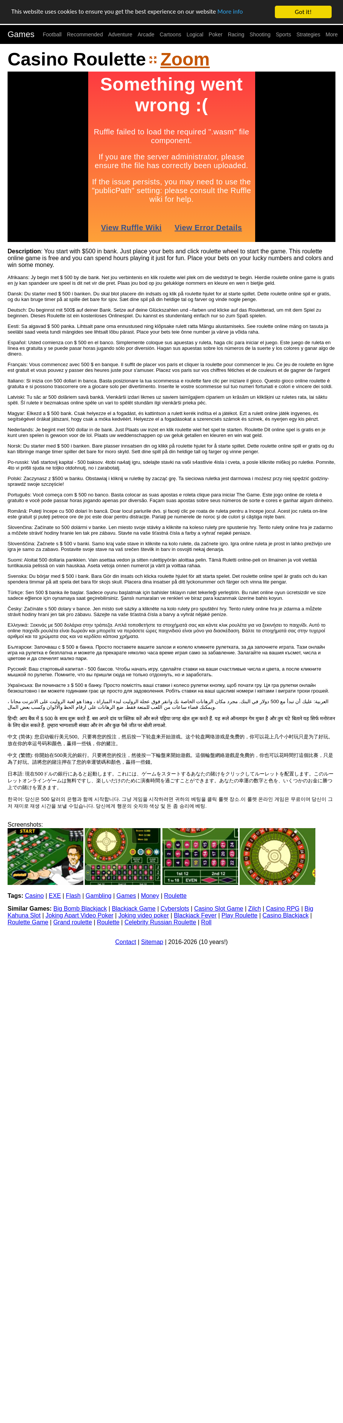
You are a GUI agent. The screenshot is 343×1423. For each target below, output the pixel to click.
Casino (34, 895)
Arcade (146, 34)
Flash (73, 895)
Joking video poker (143, 915)
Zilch (254, 908)
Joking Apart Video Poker (79, 915)
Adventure (120, 34)
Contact (125, 942)
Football (52, 34)
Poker (216, 34)
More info (233, 12)
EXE (55, 895)
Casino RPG (282, 908)
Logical (195, 34)
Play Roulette (239, 915)
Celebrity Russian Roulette (160, 922)
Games (21, 34)
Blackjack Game (134, 908)
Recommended (85, 34)
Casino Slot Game (218, 908)
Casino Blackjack (285, 915)
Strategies (308, 34)
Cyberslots (175, 908)
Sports (283, 34)
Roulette (175, 895)
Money (150, 895)
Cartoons (170, 34)
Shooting (259, 34)
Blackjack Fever (195, 915)
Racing (236, 34)
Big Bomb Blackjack (80, 908)
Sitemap (152, 942)
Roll (206, 922)
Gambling (98, 895)
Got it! (303, 12)
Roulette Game (28, 922)
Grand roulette (72, 922)
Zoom (185, 59)
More (332, 34)
